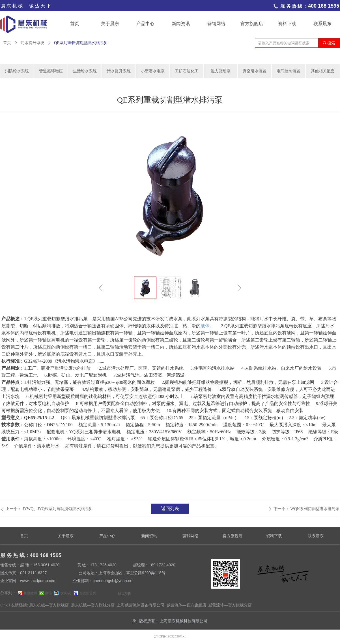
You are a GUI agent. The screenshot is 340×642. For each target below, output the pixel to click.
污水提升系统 (32, 43)
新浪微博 (30, 593)
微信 (48, 593)
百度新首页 (87, 593)
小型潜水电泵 (153, 71)
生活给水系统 (85, 71)
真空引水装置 (254, 71)
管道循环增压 (51, 71)
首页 (7, 43)
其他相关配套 (323, 71)
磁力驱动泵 (221, 71)
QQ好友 (65, 593)
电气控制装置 (288, 71)
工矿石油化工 (187, 71)
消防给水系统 (17, 71)
